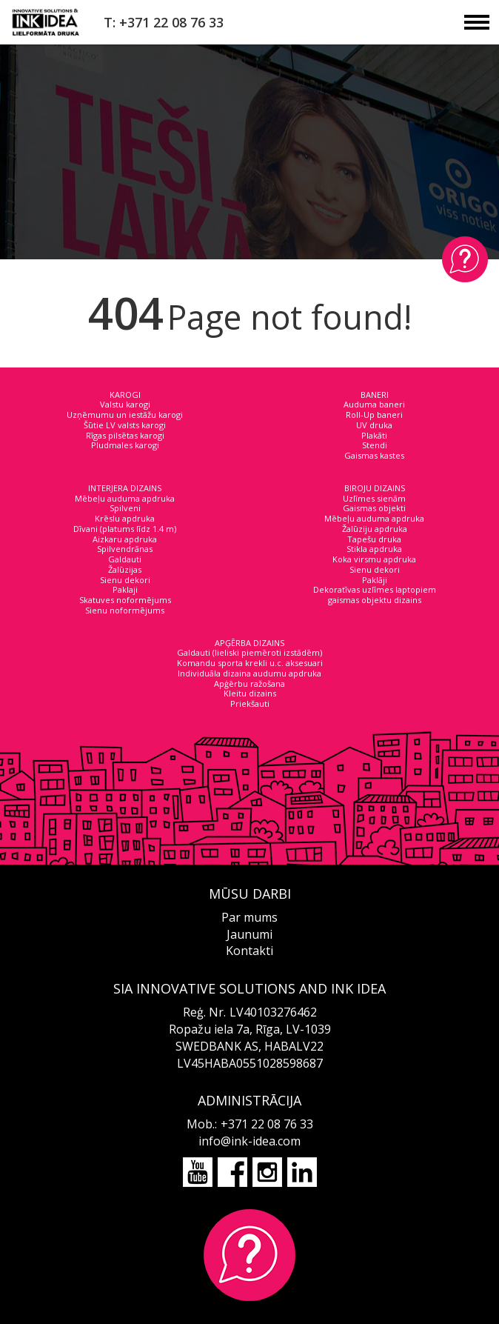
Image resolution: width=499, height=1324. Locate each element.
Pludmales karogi (125, 444)
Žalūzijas (124, 569)
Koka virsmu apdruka (374, 559)
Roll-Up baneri (374, 414)
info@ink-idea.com (249, 1141)
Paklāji (374, 579)
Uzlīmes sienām (374, 498)
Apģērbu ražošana (249, 683)
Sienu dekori (125, 579)
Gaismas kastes (374, 455)
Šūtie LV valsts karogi (125, 424)
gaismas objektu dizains (374, 599)
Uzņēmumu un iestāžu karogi (125, 414)
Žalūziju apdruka (374, 528)
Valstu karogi (125, 404)
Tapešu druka (374, 539)
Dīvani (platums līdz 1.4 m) (124, 528)
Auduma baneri (374, 404)
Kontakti (249, 950)
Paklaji (125, 589)
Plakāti (374, 435)
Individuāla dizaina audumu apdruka (249, 673)
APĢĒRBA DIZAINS (249, 642)
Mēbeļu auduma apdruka (125, 498)
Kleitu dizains (250, 693)
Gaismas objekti (374, 507)
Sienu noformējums (124, 610)
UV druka (374, 424)
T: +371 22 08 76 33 (164, 22)
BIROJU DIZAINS (374, 487)
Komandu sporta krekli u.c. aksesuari (250, 662)
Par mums (249, 917)
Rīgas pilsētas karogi (125, 435)
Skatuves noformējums (125, 599)
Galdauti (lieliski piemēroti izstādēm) (249, 652)
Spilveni (125, 507)
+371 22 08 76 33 (267, 1124)
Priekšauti (249, 703)
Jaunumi (249, 934)
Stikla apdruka (374, 548)
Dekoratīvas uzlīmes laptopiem (374, 589)
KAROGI (125, 394)
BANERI (375, 394)
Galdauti (124, 559)
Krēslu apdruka (125, 518)
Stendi (374, 444)
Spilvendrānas (125, 548)
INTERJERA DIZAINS (124, 487)
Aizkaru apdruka (125, 539)
